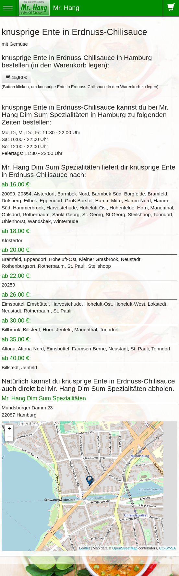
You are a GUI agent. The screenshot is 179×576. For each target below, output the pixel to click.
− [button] (9, 437)
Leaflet (84, 548)
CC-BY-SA (167, 548)
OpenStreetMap (124, 548)
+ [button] (9, 429)
